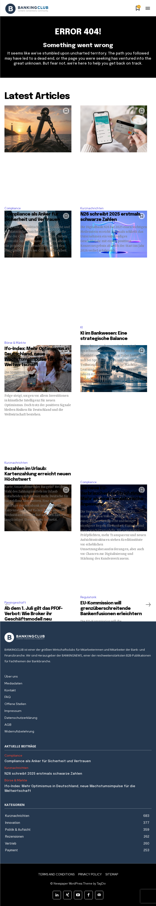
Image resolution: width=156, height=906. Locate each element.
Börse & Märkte (15, 343)
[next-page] (148, 604)
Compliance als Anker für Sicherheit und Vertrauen (48, 761)
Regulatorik (88, 597)
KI (81, 327)
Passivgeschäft (15, 602)
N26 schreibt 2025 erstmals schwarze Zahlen (43, 774)
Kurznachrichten (92, 208)
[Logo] (26, 8)
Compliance (12, 208)
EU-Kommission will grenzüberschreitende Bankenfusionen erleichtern (111, 608)
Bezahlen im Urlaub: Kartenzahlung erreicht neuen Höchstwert (37, 474)
